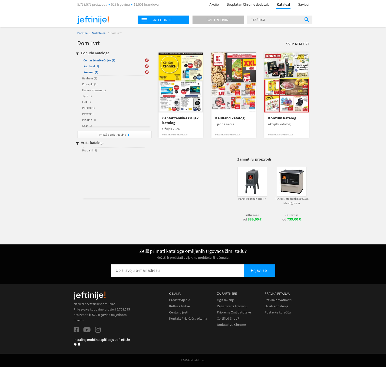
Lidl (86, 102)
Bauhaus (89, 78)
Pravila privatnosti (278, 300)
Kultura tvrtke (179, 306)
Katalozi (283, 4)
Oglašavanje (226, 300)
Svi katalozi (99, 33)
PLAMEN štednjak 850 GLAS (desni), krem (291, 201)
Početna (82, 33)
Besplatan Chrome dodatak (248, 4)
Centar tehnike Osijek (99, 60)
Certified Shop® (228, 318)
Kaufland (91, 66)
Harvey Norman (94, 90)
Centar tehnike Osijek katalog (180, 120)
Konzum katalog (282, 118)
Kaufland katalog (230, 118)
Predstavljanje (179, 300)
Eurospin (89, 84)
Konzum (90, 72)
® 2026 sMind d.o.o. (193, 360)
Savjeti (303, 4)
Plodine (89, 120)
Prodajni (89, 150)
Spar (87, 126)
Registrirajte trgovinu (232, 306)
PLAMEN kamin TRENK (252, 199)
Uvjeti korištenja (276, 306)
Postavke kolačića (278, 312)
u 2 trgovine (291, 215)
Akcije (214, 4)
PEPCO (88, 108)
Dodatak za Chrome (231, 325)
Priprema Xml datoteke (234, 312)
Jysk (87, 96)
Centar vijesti (178, 312)
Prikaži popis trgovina (113, 134)
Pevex (88, 114)
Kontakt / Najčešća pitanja (188, 318)
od (252, 219)
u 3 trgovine (252, 215)
